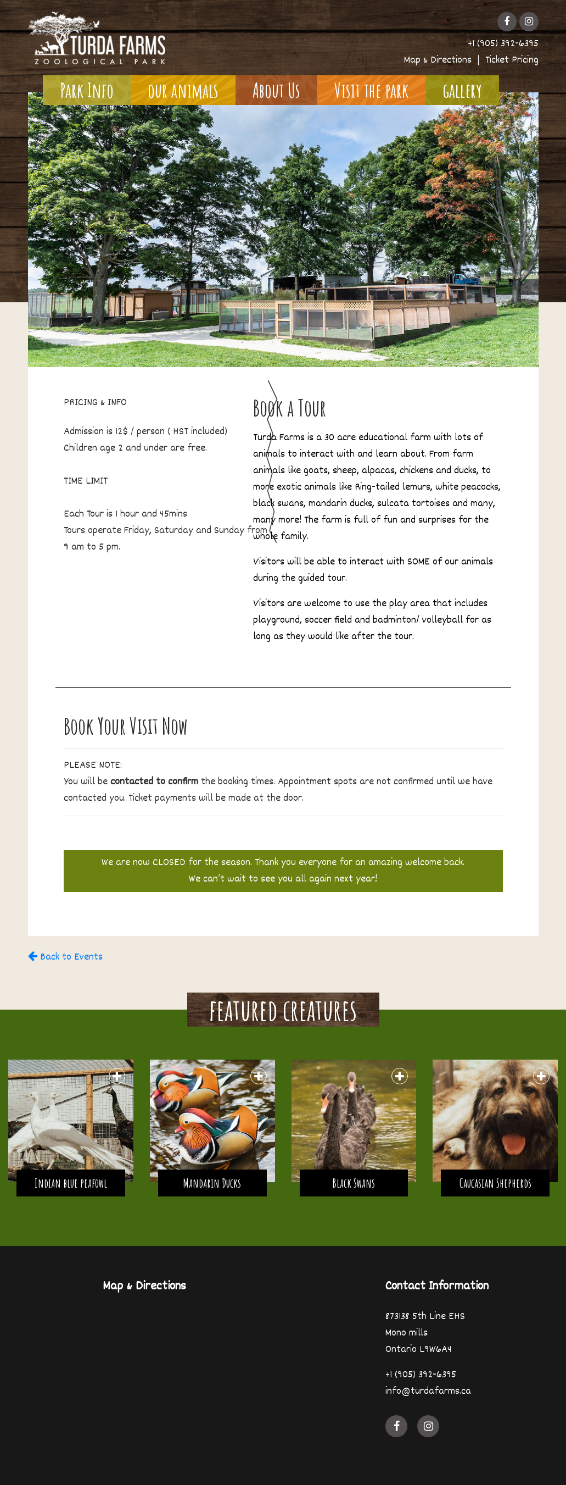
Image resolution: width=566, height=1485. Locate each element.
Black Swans (353, 1183)
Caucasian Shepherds (495, 1183)
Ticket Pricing (512, 60)
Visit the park (371, 90)
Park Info (87, 90)
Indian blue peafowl (71, 1183)
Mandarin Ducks (212, 1183)
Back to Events (65, 957)
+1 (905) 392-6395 (503, 44)
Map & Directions (438, 60)
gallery (462, 90)
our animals (183, 90)
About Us (276, 90)
